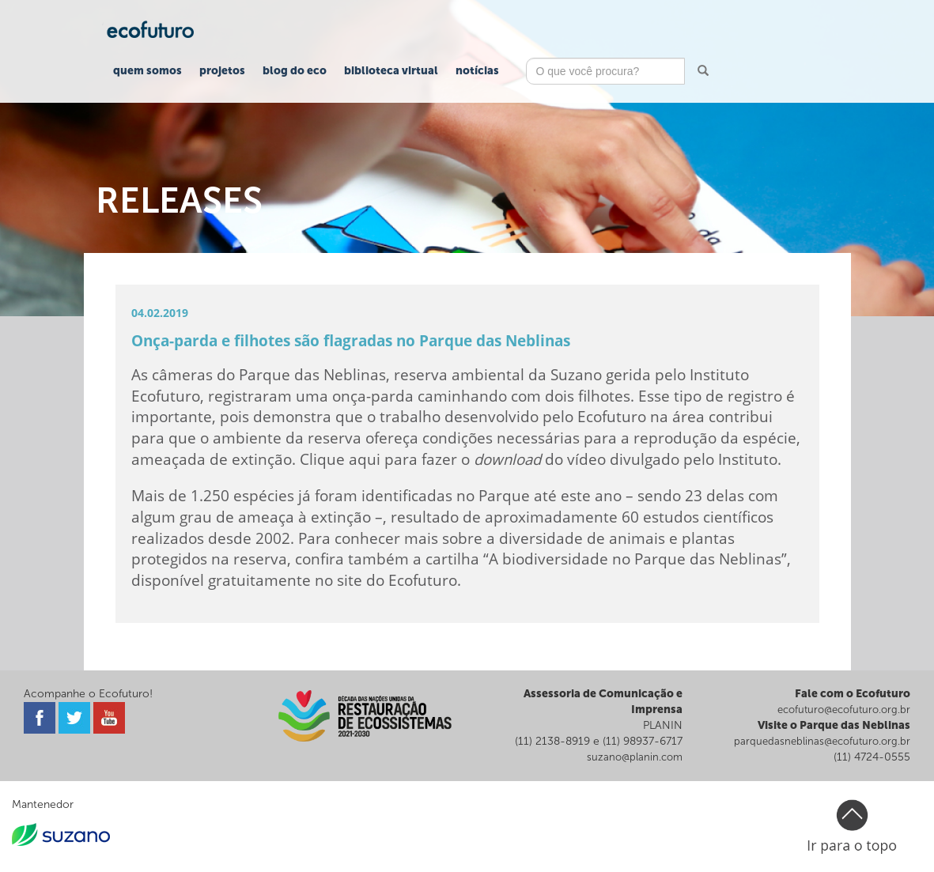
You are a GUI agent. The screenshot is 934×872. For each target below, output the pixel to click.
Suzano (576, 374)
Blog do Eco (295, 70)
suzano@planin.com (635, 757)
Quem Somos (147, 70)
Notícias (477, 70)
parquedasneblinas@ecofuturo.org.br (822, 741)
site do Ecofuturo (397, 580)
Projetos (222, 70)
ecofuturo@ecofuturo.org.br (843, 709)
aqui (364, 459)
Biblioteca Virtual (391, 70)
